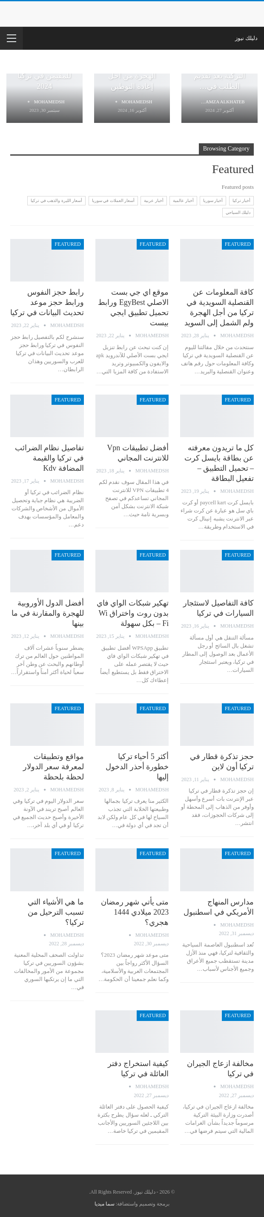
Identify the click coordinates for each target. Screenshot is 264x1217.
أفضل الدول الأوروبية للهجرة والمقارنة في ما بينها (47, 613)
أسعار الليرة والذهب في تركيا (56, 200)
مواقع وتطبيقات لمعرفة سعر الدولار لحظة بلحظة (53, 766)
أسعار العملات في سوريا (113, 200)
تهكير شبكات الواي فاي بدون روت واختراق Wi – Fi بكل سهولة (133, 613)
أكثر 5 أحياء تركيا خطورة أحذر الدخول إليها (137, 766)
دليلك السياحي (238, 212)
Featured (238, 244)
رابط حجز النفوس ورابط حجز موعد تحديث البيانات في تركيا (47, 302)
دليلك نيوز (246, 38)
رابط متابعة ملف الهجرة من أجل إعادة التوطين (132, 75)
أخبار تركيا (241, 200)
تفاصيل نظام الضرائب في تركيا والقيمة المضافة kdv (49, 458)
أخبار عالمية (183, 200)
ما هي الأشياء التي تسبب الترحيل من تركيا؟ (56, 912)
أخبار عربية (154, 200)
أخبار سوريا (213, 200)
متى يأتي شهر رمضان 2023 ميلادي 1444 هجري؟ (135, 912)
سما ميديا (105, 1204)
